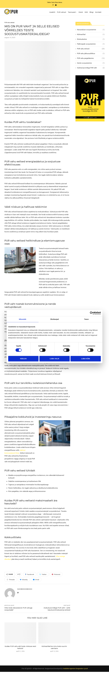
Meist (81, 12)
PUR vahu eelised (91, 50)
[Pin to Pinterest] (56, 575)
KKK (86, 12)
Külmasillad (91, 35)
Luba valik (54, 358)
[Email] (56, 5)
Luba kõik (85, 358)
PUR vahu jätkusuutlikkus (91, 55)
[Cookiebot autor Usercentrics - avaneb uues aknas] (91, 313)
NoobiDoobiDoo (24, 590)
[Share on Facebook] (29, 575)
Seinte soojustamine (91, 64)
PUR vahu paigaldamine (91, 59)
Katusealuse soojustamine (91, 31)
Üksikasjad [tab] (54, 319)
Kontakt (98, 12)
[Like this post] (19, 575)
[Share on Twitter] (43, 575)
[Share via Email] (36, 581)
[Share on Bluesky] (24, 581)
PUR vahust (61, 12)
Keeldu (23, 358)
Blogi (91, 12)
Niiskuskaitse (91, 40)
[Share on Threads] (10, 581)
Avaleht (52, 12)
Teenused (71, 12)
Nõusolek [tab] (22, 319)
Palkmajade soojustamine (91, 45)
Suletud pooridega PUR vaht (91, 69)
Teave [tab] (86, 319)
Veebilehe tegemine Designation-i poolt (75, 670)
